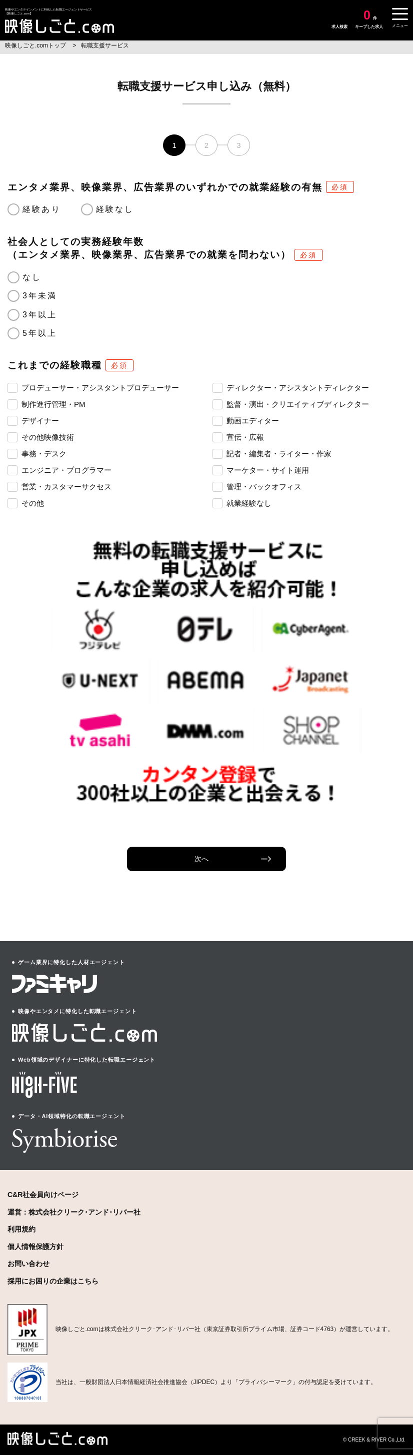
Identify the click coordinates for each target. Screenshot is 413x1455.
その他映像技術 (41, 436)
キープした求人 (369, 19)
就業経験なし (242, 502)
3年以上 (40, 314)
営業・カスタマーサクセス (60, 486)
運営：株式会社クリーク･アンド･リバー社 (74, 1212)
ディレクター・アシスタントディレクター (290, 387)
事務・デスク (37, 453)
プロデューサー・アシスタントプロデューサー (93, 387)
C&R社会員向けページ (43, 1195)
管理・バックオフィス (257, 486)
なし (32, 277)
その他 (26, 502)
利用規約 (22, 1229)
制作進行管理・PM (47, 403)
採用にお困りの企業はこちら (53, 1281)
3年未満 (40, 295)
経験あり (41, 209)
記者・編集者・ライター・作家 (272, 453)
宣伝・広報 (238, 436)
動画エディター (245, 420)
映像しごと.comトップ (36, 45)
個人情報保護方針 (36, 1247)
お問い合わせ (29, 1264)
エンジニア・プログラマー (60, 469)
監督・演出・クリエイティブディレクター (290, 403)
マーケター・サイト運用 (260, 469)
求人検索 (340, 26)
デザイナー (33, 420)
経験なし (115, 209)
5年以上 (40, 333)
